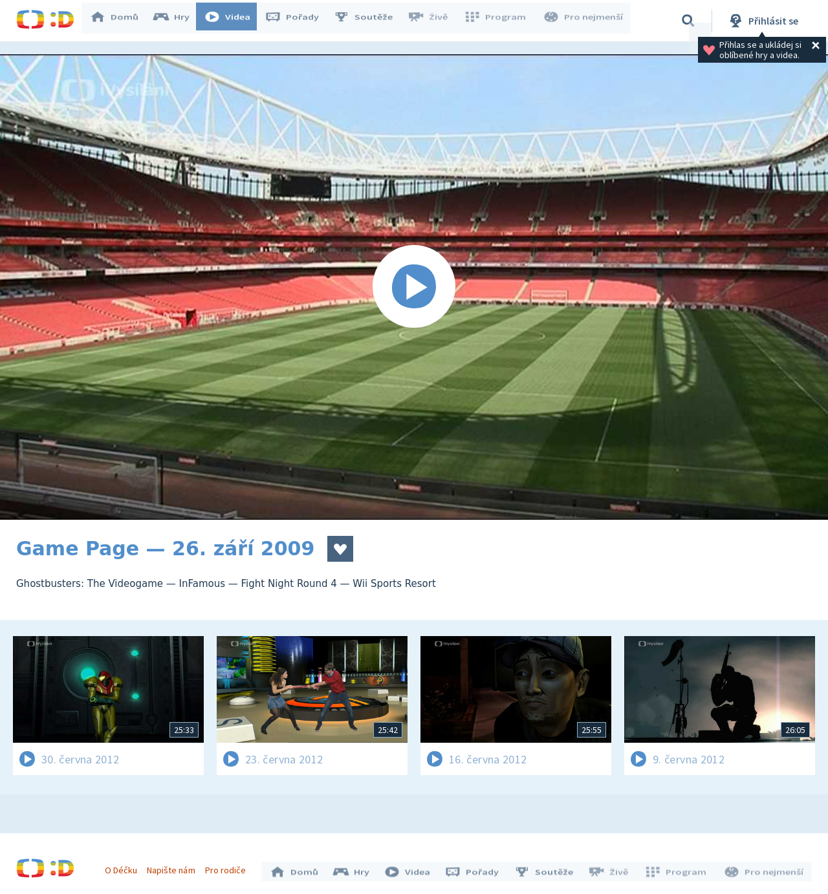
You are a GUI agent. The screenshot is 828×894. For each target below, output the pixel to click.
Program (498, 20)
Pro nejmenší (584, 20)
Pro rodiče (228, 867)
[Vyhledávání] (688, 20)
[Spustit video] (414, 287)
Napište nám (174, 867)
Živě (433, 20)
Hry (177, 20)
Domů (120, 20)
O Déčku (124, 867)
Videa (233, 20)
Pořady (298, 20)
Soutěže (369, 20)
